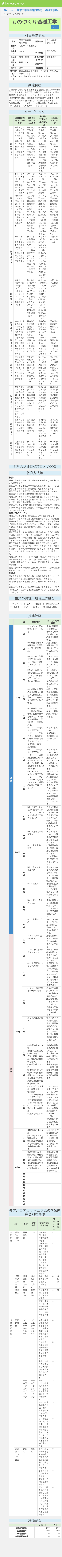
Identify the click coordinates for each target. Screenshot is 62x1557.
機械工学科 (51, 10)
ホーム (8, 10)
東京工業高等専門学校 (29, 10)
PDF (55, 27)
